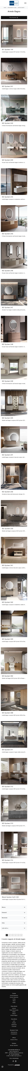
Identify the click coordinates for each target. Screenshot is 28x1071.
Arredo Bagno (21, 7)
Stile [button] (3, 923)
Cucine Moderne (14, 995)
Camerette (14, 1024)
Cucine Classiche (14, 997)
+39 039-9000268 (15, 1054)
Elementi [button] (4, 912)
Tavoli (14, 1000)
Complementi (14, 1034)
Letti (14, 1021)
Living (14, 999)
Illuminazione (14, 1032)
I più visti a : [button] (5, 928)
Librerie (14, 1008)
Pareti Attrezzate (14, 1010)
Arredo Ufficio (14, 1039)
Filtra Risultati (13, 17)
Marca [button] (4, 907)
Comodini (14, 1026)
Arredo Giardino (14, 1045)
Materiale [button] (4, 917)
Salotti (14, 1013)
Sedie (14, 1002)
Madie (14, 1011)
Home (5, 7)
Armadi (14, 1022)
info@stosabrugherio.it (15, 1055)
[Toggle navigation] (25, 3)
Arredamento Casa (12, 7)
